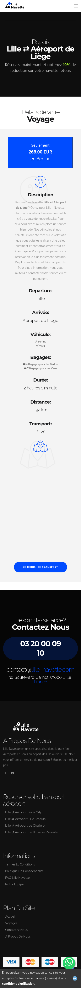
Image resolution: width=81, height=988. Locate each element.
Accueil (10, 916)
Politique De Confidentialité (24, 871)
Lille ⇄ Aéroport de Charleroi (25, 825)
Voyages (11, 923)
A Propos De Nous (18, 936)
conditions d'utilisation (18, 983)
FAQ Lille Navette (17, 878)
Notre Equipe (14, 884)
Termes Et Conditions (20, 864)
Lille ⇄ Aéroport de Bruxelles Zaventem (32, 832)
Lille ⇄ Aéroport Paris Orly (23, 812)
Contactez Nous (16, 930)
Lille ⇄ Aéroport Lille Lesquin (25, 819)
